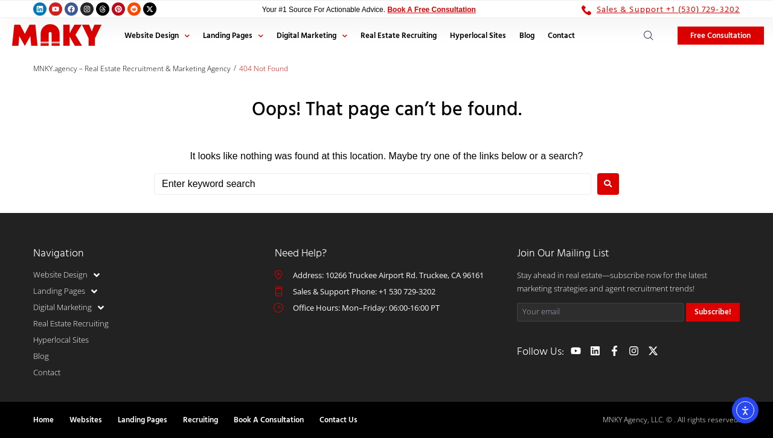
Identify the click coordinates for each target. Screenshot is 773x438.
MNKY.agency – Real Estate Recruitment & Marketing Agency (132, 68)
